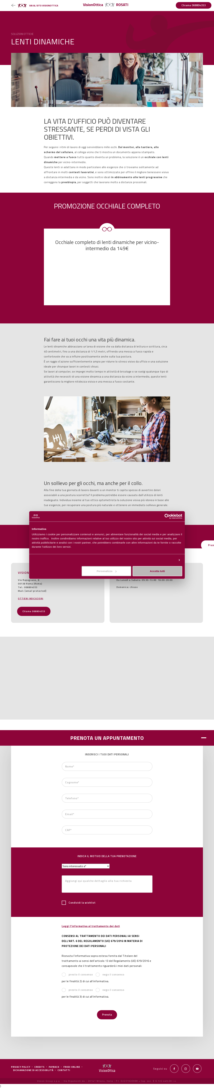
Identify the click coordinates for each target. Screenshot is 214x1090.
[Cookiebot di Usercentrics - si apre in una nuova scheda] (167, 516)
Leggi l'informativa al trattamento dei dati (91, 929)
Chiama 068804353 (194, 5)
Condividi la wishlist (79, 906)
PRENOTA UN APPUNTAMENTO (107, 741)
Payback (54, 1069)
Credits (39, 1069)
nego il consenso (110, 978)
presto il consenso (77, 978)
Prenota (107, 1018)
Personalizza (167, 560)
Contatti (64, 1072)
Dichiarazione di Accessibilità (33, 1072)
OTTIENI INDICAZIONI (30, 601)
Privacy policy (20, 1069)
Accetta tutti (157, 571)
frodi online (71, 1069)
